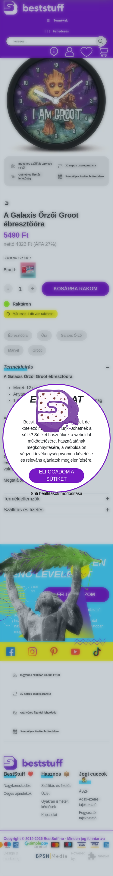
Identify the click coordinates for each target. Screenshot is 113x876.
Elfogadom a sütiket (56, 475)
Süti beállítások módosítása (56, 493)
